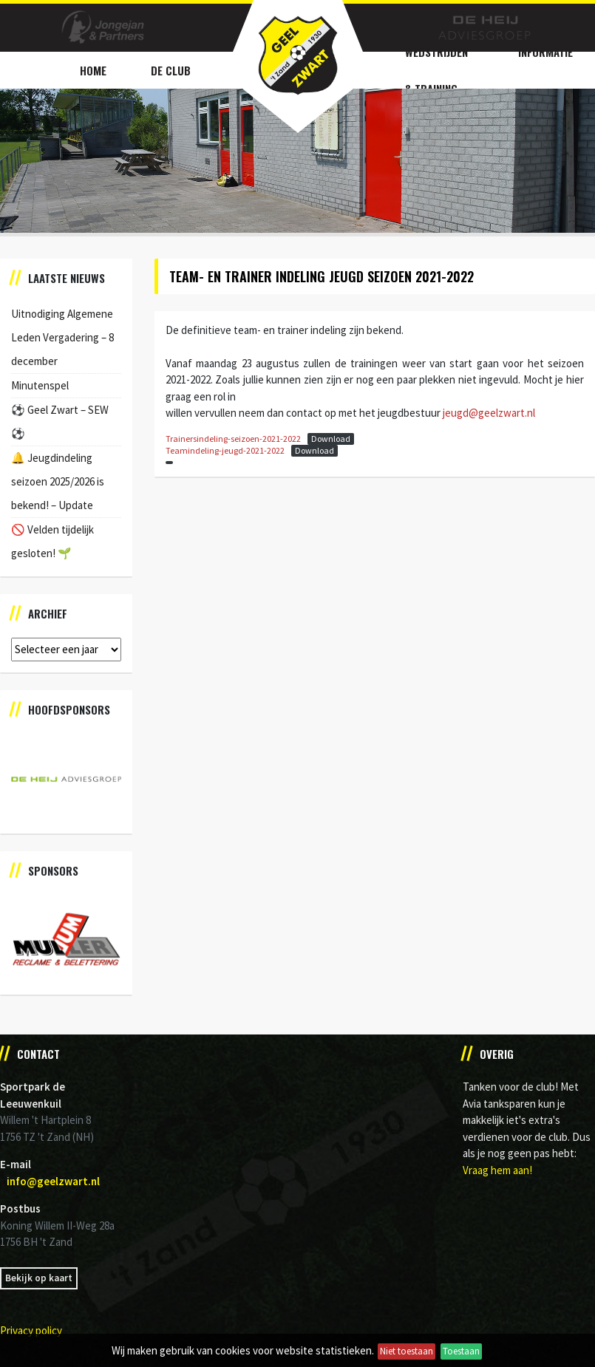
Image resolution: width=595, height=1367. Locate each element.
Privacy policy (31, 1330)
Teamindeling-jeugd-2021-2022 (225, 450)
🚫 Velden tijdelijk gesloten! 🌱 (52, 541)
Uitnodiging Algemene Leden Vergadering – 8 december (62, 337)
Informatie (545, 52)
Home (93, 70)
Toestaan (461, 1351)
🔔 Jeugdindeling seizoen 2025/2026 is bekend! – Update (57, 481)
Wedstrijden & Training (436, 70)
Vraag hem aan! (497, 1170)
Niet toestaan (406, 1351)
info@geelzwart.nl (53, 1181)
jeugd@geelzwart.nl (489, 413)
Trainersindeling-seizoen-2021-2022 (233, 438)
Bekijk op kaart (38, 1278)
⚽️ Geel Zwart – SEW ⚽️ (60, 421)
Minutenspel (40, 385)
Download (330, 438)
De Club (171, 70)
